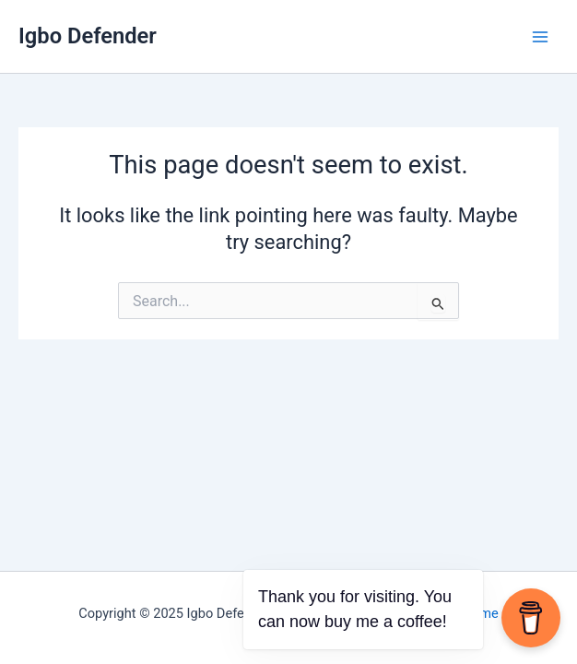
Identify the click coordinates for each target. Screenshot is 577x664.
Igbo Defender (87, 36)
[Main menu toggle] (540, 36)
